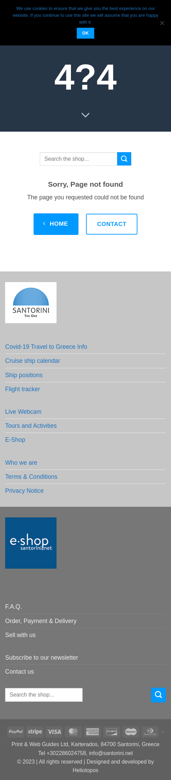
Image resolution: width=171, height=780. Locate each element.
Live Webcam (23, 411)
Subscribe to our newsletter (41, 657)
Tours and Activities (31, 425)
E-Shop (15, 439)
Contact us (19, 671)
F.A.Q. (13, 606)
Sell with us (20, 635)
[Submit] (124, 159)
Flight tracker (22, 389)
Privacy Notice (24, 490)
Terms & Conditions (31, 476)
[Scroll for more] (85, 115)
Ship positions (24, 375)
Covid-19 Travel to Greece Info (46, 346)
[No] (162, 24)
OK (85, 33)
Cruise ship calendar (32, 360)
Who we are (21, 462)
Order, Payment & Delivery (40, 621)
